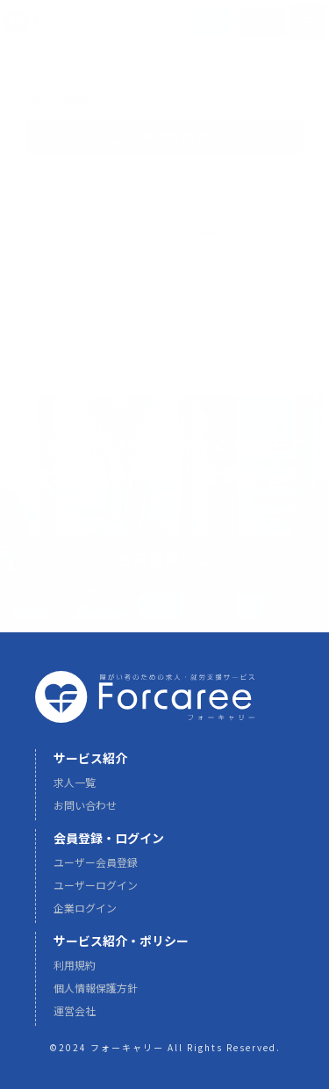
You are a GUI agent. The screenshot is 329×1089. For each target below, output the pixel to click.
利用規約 (75, 971)
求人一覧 (75, 789)
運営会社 (75, 1017)
